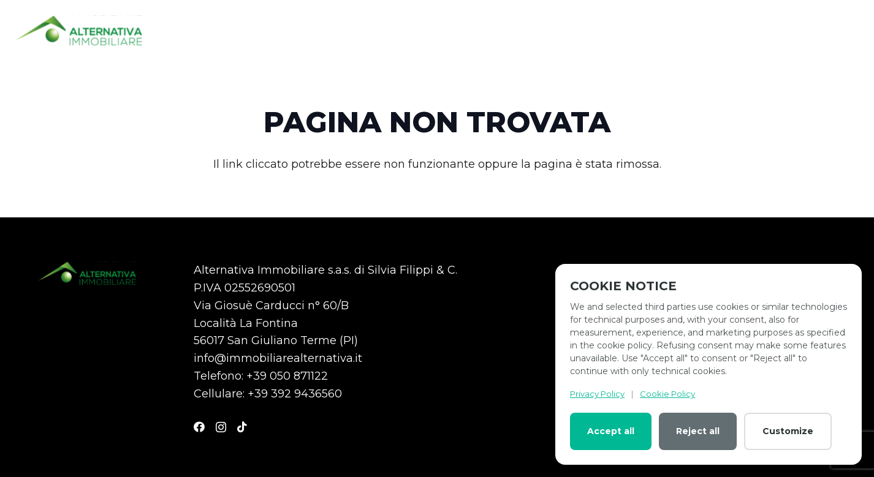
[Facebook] (199, 426)
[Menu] (848, 30)
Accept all (610, 431)
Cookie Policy (667, 394)
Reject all (698, 431)
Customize (787, 431)
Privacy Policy (597, 394)
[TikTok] (242, 426)
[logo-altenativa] (79, 30)
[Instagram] (221, 427)
